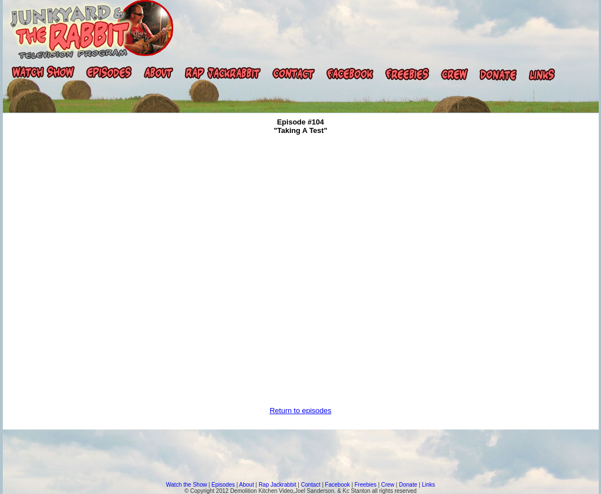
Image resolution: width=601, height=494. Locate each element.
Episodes (223, 485)
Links (428, 485)
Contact (310, 485)
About (246, 485)
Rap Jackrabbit (278, 485)
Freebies (365, 485)
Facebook (337, 485)
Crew (387, 485)
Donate (408, 485)
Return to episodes (300, 410)
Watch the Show (186, 485)
